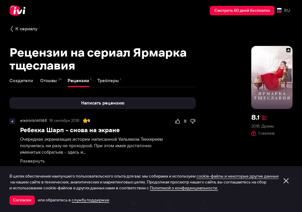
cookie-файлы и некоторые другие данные (237, 176)
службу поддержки (90, 200)
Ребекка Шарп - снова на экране (70, 130)
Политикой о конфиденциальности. (184, 188)
